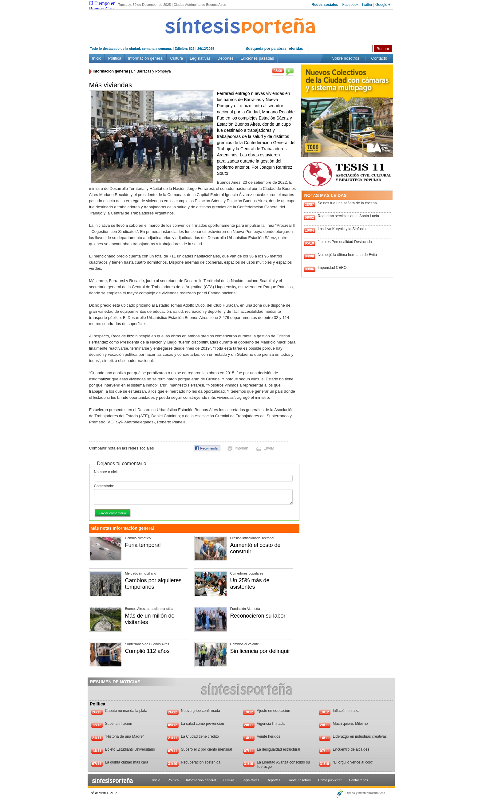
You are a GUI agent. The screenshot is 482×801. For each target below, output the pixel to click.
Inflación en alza (346, 711)
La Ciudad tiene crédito (200, 736)
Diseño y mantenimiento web (365, 793)
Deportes (225, 58)
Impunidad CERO (332, 267)
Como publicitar (330, 780)
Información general (146, 58)
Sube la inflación (118, 723)
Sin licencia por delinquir (260, 651)
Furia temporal (143, 545)
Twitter (367, 4)
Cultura (176, 58)
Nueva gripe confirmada (200, 711)
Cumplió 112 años (147, 651)
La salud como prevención (202, 723)
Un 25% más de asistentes (250, 583)
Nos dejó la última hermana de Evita (347, 255)
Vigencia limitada (271, 723)
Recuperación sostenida (201, 762)
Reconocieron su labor (258, 616)
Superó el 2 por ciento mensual (206, 749)
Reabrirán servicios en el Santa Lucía (348, 216)
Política (114, 58)
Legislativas (200, 58)
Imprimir (241, 448)
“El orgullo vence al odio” (353, 762)
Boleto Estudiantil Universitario (130, 749)
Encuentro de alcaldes (351, 749)
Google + (382, 4)
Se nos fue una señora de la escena (347, 203)
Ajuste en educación (273, 711)
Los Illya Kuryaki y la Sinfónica (343, 229)
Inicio (96, 58)
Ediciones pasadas (257, 58)
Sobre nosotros (345, 58)
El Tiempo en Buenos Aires (102, 6)
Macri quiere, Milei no (350, 723)
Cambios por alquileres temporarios (153, 583)
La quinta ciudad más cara (126, 762)
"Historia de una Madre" (124, 736)
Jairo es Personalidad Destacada (345, 242)
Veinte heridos (268, 736)
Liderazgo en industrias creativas (360, 736)
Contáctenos (358, 780)
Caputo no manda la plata (126, 711)
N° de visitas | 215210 (105, 793)
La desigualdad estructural (278, 749)
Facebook (350, 4)
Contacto (379, 58)
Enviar (269, 448)
